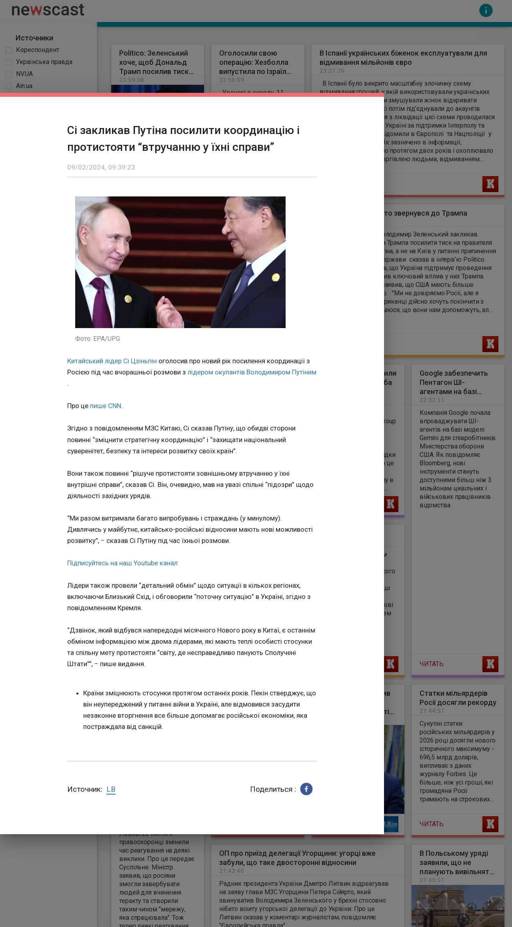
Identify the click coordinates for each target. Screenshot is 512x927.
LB (111, 789)
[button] (306, 789)
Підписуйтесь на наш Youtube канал (122, 563)
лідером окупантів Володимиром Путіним (252, 372)
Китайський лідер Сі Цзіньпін (112, 361)
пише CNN (105, 406)
